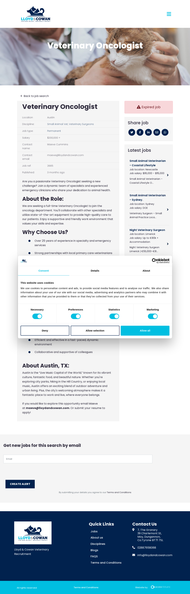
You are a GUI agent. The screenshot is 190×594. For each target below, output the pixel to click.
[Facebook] (140, 132)
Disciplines (98, 544)
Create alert (20, 484)
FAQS (94, 556)
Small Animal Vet (57, 124)
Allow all (145, 330)
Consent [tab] (44, 270)
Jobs (94, 531)
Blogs (94, 550)
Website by (154, 587)
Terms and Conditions (119, 492)
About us (97, 537)
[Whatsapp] (165, 132)
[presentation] (29, 470)
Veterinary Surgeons (81, 124)
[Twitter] (131, 132)
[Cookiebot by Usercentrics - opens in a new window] (154, 260)
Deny (45, 330)
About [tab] (146, 270)
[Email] (156, 132)
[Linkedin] (148, 132)
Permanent (54, 131)
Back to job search (36, 96)
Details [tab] (95, 270)
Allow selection (95, 330)
